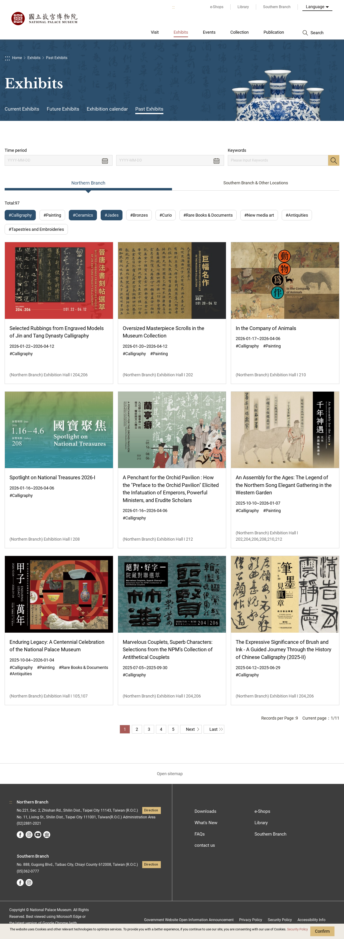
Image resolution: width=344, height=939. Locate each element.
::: (173, 7)
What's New (206, 822)
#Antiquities (297, 215)
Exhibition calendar (107, 109)
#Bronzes (139, 215)
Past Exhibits (56, 58)
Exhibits (33, 58)
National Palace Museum (44, 19)
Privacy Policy (250, 920)
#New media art (259, 215)
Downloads (205, 811)
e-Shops (262, 811)
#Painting (52, 215)
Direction (151, 810)
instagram (29, 834)
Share (288, 134)
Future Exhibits (63, 109)
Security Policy (297, 929)
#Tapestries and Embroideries (36, 229)
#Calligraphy (20, 215)
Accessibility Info (311, 920)
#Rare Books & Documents (208, 215)
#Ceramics (83, 215)
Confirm (322, 931)
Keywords (237, 150)
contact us (205, 845)
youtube (37, 834)
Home (17, 58)
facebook (20, 834)
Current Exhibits (22, 109)
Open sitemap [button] (170, 773)
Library (261, 822)
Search (333, 160)
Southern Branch (270, 834)
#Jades (112, 215)
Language (315, 6)
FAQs (200, 834)
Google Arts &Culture (46, 834)
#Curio (165, 215)
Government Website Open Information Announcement (189, 920)
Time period (16, 150)
